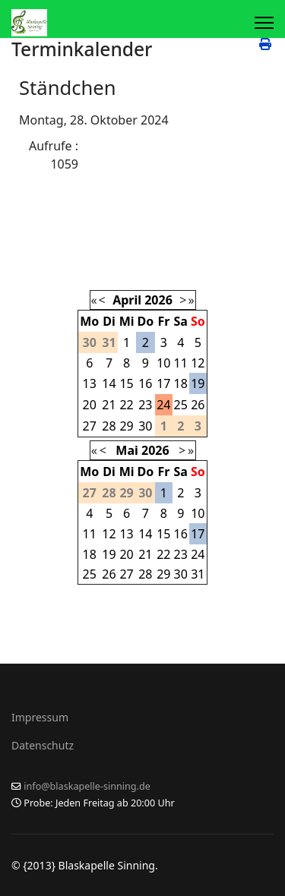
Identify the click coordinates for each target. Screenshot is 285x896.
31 (197, 574)
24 (163, 404)
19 (197, 383)
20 (90, 404)
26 (197, 404)
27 (90, 426)
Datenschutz (42, 745)
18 (181, 383)
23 (145, 404)
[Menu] (264, 23)
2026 (158, 300)
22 (126, 404)
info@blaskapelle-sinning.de (87, 786)
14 (109, 383)
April (126, 300)
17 (163, 383)
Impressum (39, 717)
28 (109, 426)
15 (126, 383)
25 (181, 404)
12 (197, 363)
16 (145, 383)
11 (181, 363)
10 (163, 363)
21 (109, 404)
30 (145, 426)
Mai (127, 450)
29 (126, 426)
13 (90, 383)
